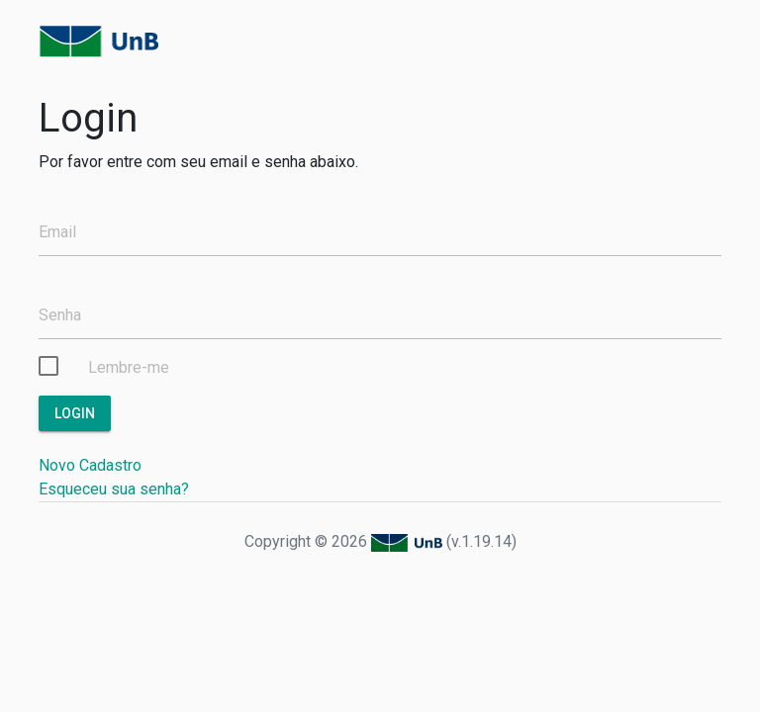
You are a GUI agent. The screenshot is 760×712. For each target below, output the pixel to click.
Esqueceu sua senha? (114, 489)
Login (74, 413)
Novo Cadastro (90, 465)
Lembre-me (128, 367)
